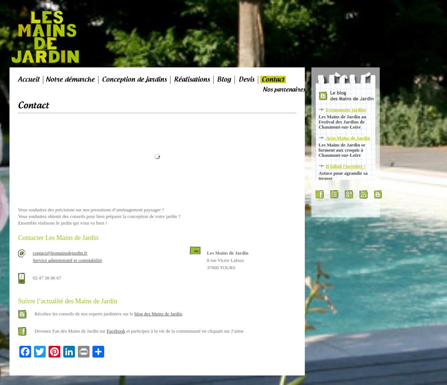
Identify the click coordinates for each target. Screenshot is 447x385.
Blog (224, 79)
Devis (246, 79)
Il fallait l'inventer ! (345, 166)
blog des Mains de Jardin (158, 313)
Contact (273, 79)
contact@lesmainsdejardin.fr (60, 253)
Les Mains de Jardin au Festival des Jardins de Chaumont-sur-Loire (342, 122)
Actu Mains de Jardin (348, 138)
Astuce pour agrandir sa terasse (342, 175)
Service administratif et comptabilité (67, 260)
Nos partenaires (284, 89)
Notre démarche (70, 79)
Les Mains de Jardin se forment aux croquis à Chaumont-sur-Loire (341, 150)
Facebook (116, 331)
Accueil (28, 79)
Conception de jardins (134, 79)
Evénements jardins (346, 109)
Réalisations (192, 79)
